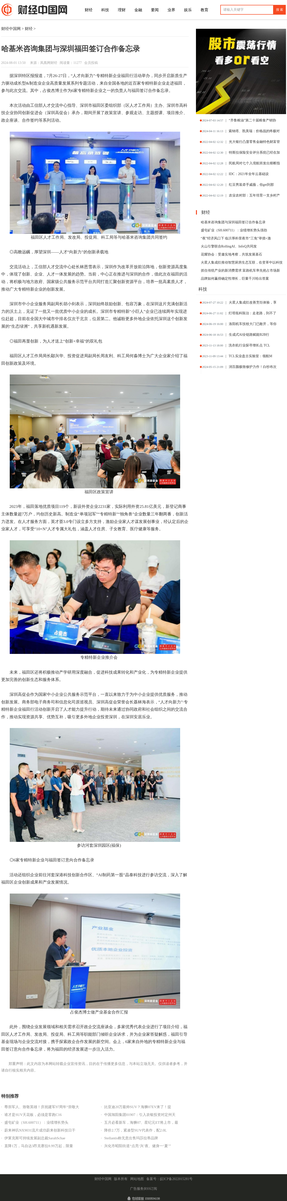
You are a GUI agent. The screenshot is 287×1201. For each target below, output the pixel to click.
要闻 (155, 10)
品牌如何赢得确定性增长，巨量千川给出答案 (235, 278)
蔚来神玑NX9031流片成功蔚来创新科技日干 (39, 1130)
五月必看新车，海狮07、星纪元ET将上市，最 (141, 1122)
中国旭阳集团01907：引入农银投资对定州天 (140, 1115)
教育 (204, 10)
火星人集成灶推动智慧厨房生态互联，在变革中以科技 (242, 262)
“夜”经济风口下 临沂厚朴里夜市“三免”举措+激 (236, 238)
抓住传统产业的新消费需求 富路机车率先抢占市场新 (240, 270)
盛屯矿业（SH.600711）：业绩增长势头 (36, 1122)
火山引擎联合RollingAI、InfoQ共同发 (229, 246)
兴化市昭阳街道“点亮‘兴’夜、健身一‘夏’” (137, 1146)
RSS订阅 (150, 1189)
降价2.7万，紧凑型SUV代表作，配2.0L (135, 1130)
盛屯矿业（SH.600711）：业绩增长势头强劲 (234, 230)
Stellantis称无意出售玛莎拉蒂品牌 (131, 1138)
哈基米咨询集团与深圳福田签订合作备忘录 (233, 222)
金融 (138, 10)
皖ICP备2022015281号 (176, 1179)
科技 (105, 10)
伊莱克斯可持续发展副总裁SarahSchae (34, 1138)
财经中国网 (11, 29)
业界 (171, 10)
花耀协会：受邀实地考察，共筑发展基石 (231, 254)
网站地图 (137, 1179)
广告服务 (137, 1189)
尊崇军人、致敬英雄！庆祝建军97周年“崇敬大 (41, 1107)
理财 (122, 10)
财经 (89, 10)
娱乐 (188, 10)
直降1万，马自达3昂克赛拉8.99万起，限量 (38, 1146)
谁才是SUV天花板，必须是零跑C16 (33, 1115)
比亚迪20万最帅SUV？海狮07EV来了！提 (137, 1107)
